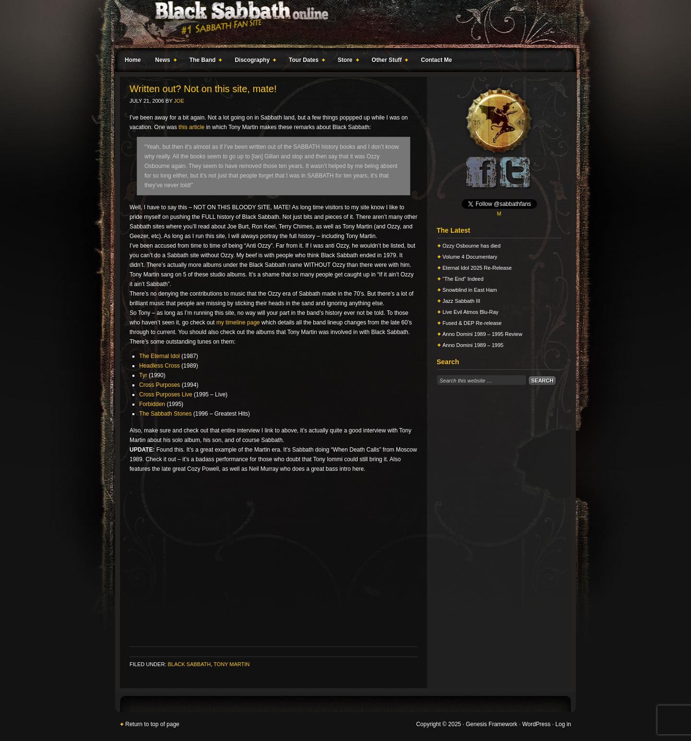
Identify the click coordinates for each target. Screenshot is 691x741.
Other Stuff (388, 61)
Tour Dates (305, 61)
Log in (563, 724)
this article (191, 127)
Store (346, 61)
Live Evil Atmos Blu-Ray (470, 312)
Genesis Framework (491, 724)
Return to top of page (152, 724)
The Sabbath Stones (165, 413)
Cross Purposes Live (165, 394)
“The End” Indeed (463, 279)
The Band (204, 61)
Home (133, 60)
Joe (179, 101)
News (163, 61)
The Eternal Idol (159, 356)
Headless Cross (159, 365)
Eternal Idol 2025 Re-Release (477, 268)
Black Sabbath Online (340, 24)
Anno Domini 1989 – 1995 (472, 345)
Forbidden (152, 404)
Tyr (143, 375)
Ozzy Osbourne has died (471, 246)
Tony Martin (232, 664)
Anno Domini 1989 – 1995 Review (482, 334)
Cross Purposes (159, 385)
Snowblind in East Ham (469, 290)
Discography (253, 61)
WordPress (536, 724)
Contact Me (436, 60)
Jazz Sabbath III (461, 301)
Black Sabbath (189, 664)
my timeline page (238, 322)
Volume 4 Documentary (469, 257)
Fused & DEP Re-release (471, 323)
